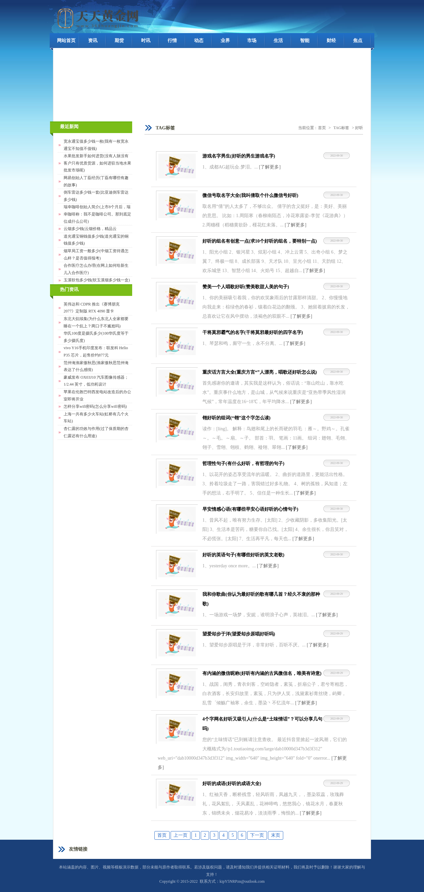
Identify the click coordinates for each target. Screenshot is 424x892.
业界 (225, 40)
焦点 (357, 40)
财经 (331, 40)
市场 (251, 40)
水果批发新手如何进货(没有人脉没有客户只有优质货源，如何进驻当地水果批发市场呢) (97, 163)
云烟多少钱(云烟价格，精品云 (90, 228)
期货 (119, 40)
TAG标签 (341, 127)
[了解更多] (270, 166)
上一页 (180, 835)
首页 (322, 127)
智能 (304, 40)
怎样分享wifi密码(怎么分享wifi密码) (95, 406)
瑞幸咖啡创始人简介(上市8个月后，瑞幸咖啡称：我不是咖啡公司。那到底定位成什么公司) (97, 214)
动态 (198, 40)
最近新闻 (69, 126)
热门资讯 (69, 289)
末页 (275, 835)
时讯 (145, 40)
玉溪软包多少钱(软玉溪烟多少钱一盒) (97, 280)
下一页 (257, 835)
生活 (278, 40)
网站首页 (66, 40)
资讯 (92, 40)
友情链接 (78, 849)
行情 (172, 40)
